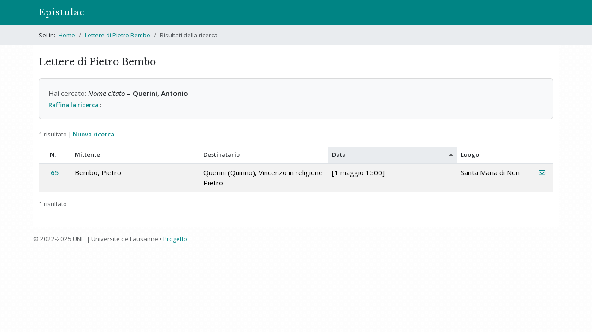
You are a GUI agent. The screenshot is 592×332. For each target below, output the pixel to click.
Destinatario (221, 154)
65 (55, 172)
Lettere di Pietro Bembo (117, 35)
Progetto (175, 239)
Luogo (470, 154)
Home (67, 35)
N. (53, 154)
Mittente (87, 154)
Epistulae (62, 12)
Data (339, 154)
